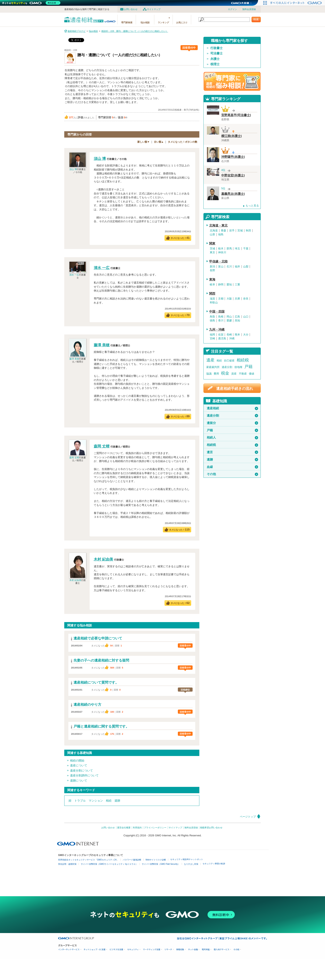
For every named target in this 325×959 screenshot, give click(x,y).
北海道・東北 (218, 225)
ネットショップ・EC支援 (95, 949)
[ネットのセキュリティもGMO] (31, 3)
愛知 (229, 284)
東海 (212, 279)
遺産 (210, 360)
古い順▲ (159, 141)
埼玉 (237, 248)
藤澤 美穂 (74, 359)
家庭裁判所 (213, 367)
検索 (256, 19)
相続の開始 (77, 760)
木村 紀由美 (75, 580)
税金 (225, 373)
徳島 (212, 320)
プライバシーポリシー (155, 827)
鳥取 (212, 316)
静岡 (220, 284)
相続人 (232, 437)
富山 (220, 266)
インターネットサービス (69, 949)
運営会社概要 (124, 827)
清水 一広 (74, 275)
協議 (209, 373)
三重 (237, 284)
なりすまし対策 (191, 864)
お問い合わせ (131, 9)
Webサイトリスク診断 (156, 860)
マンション (96, 800)
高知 (237, 320)
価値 (251, 373)
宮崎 (212, 338)
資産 (234, 373)
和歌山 (214, 302)
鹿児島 (222, 338)
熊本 (237, 334)
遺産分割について (81, 770)
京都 (220, 298)
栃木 (220, 248)
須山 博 (73, 169)
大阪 (229, 298)
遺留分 (232, 423)
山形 (212, 234)
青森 (223, 230)
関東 (212, 243)
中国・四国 (217, 311)
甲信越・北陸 (218, 261)
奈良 (245, 298)
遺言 (232, 452)
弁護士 (215, 59)
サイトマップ (153, 9)
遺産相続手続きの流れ (234, 388)
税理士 (215, 64)
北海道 (214, 230)
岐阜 (212, 284)
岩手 (232, 230)
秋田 (248, 230)
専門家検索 (126, 22)
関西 (212, 293)
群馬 (229, 248)
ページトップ (248, 816)
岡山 (229, 316)
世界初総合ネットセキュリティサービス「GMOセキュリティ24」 (88, 860)
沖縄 (232, 338)
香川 (220, 320)
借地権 (238, 367)
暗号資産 (206, 949)
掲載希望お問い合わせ (211, 827)
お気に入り (181, 22)
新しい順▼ (143, 141)
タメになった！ (180, 237)
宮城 (240, 230)
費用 (216, 373)
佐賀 (220, 334)
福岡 (212, 334)
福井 (237, 266)
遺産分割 (227, 367)
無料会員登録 (249, 9)
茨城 (212, 248)
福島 (220, 234)
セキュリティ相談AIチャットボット (186, 859)
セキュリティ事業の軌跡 (214, 864)
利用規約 (137, 827)
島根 (220, 316)
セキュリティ (133, 949)
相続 (109, 800)
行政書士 (216, 48)
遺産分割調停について (84, 775)
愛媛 (229, 320)
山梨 (245, 266)
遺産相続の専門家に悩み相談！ (232, 81)
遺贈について (78, 780)
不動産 (243, 373)
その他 (232, 474)
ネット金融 (193, 949)
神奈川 (222, 252)
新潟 (212, 266)
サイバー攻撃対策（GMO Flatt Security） (161, 864)
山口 (245, 316)
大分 (245, 334)
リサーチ (168, 949)
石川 (229, 266)
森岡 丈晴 (74, 457)
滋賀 (212, 298)
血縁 (232, 467)
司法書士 (216, 53)
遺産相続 (232, 408)
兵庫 (237, 298)
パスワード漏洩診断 (132, 860)
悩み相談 (145, 22)
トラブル (80, 800)
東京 (212, 252)
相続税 (243, 360)
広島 (237, 316)
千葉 (245, 248)
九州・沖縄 (217, 329)
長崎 (229, 334)
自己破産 (229, 360)
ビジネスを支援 (116, 949)
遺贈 (117, 800)
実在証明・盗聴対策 (67, 864)
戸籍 (248, 366)
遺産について (78, 765)
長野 (212, 270)
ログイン (232, 9)
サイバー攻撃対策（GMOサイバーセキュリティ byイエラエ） (109, 864)
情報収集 (180, 949)
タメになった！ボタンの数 (182, 141)
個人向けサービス (221, 949)
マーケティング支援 (151, 949)
